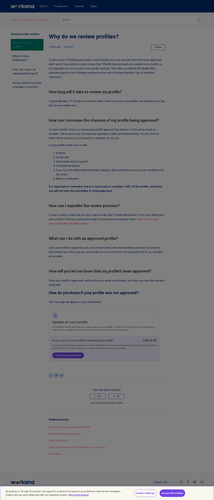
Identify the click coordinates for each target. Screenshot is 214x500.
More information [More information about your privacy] (79, 496)
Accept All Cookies (172, 494)
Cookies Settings (145, 494)
